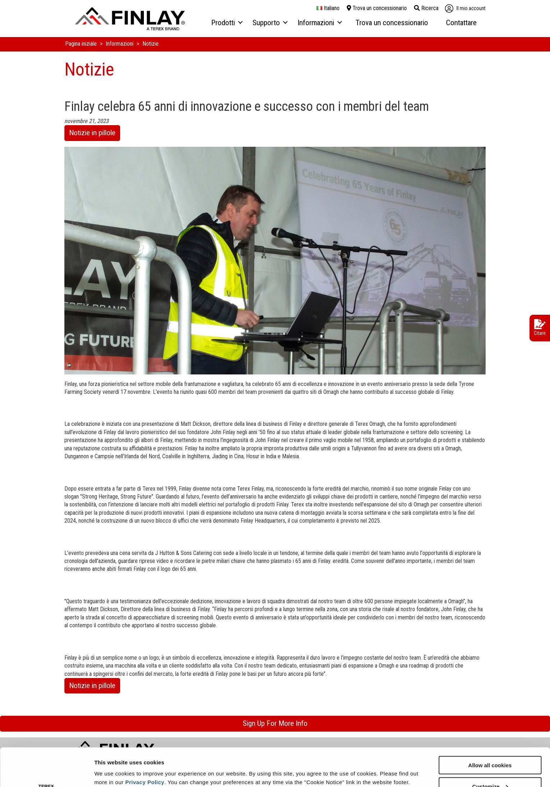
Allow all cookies (490, 727)
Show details (111, 764)
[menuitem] (226, 23)
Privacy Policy (144, 744)
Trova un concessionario (377, 8)
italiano (328, 8)
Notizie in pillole (92, 132)
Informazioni (120, 43)
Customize (490, 748)
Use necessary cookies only (490, 769)
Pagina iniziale (81, 43)
